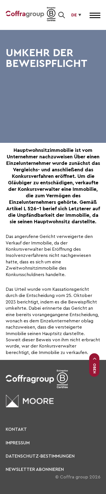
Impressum (18, 443)
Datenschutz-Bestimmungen (40, 456)
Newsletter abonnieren (35, 469)
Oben (94, 365)
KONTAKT (16, 429)
